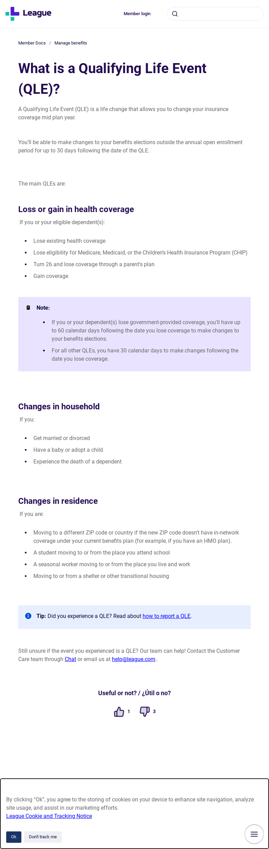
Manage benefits (70, 43)
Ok (14, 836)
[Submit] (174, 13)
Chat (70, 659)
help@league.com (133, 659)
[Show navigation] (254, 834)
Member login (137, 13)
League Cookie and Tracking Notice (49, 816)
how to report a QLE (166, 616)
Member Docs (32, 43)
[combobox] (215, 13)
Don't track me (43, 836)
